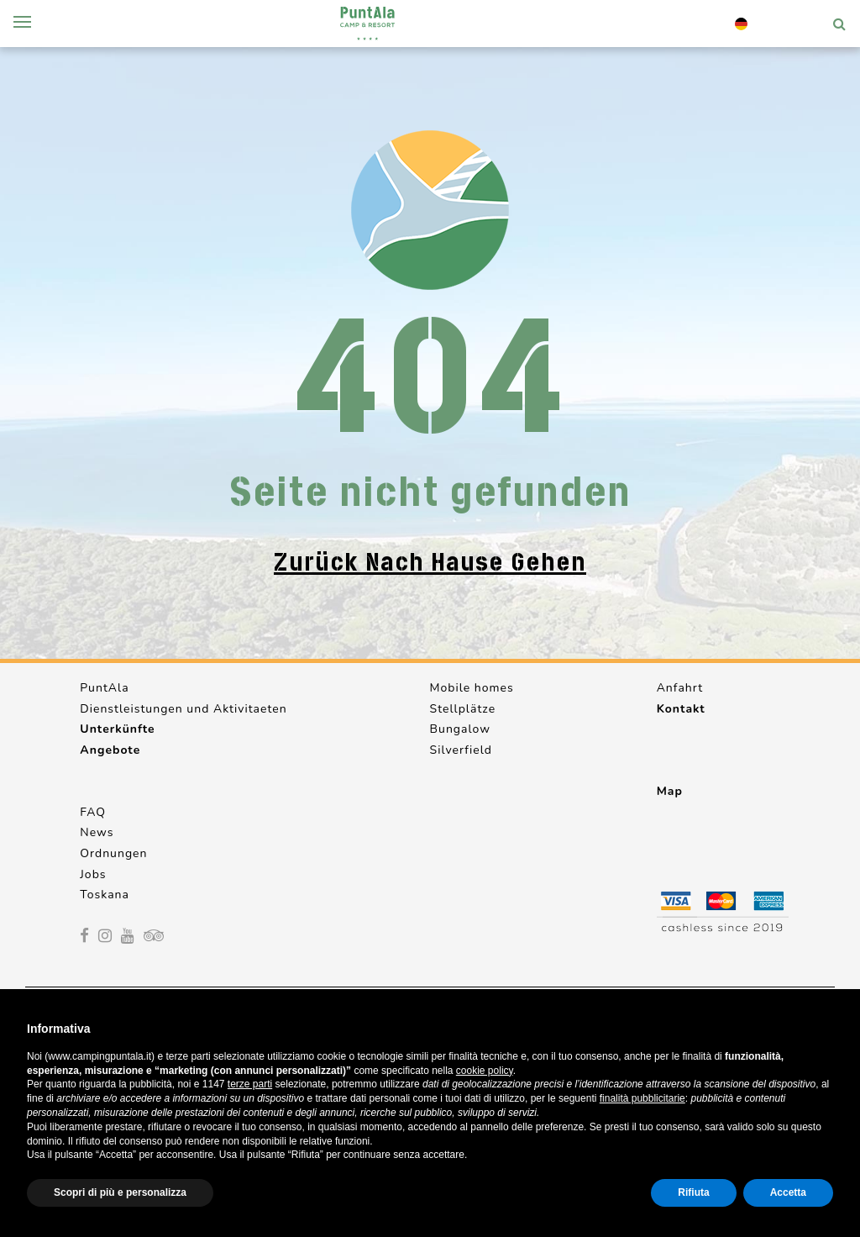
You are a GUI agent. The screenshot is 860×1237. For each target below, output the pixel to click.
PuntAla (104, 688)
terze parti (250, 1084)
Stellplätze (463, 709)
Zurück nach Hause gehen (430, 562)
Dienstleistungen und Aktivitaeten (183, 709)
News (96, 832)
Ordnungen (113, 853)
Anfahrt (680, 688)
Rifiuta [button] (693, 1192)
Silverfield (461, 750)
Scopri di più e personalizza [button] (120, 1192)
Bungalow (460, 729)
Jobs (93, 874)
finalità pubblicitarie (642, 1098)
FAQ (93, 812)
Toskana (104, 895)
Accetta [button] (788, 1192)
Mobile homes (472, 688)
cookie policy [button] (484, 1070)
